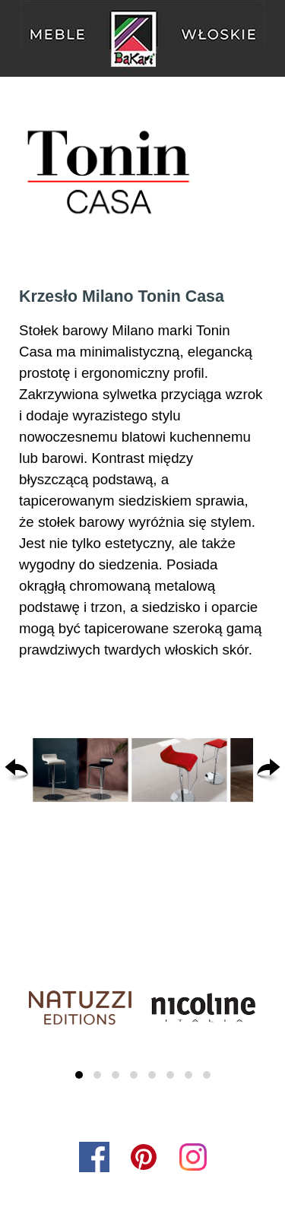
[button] (80, 770)
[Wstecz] (16, 770)
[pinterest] (143, 1157)
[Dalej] (268, 770)
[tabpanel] (142, 472)
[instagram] (193, 1157)
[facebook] (94, 1157)
